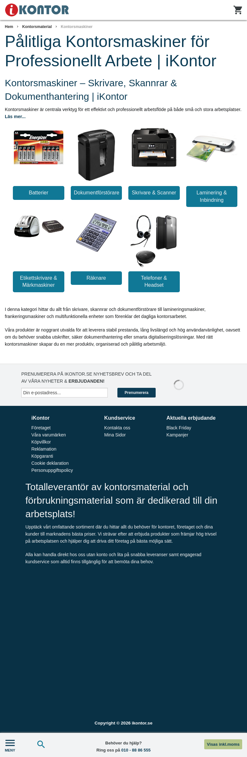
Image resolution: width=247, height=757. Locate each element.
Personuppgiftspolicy (52, 470)
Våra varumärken (48, 434)
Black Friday (179, 427)
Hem (9, 26)
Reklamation (43, 449)
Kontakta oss (117, 427)
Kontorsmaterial (37, 26)
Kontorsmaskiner (77, 26)
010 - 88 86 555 (136, 750)
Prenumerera (136, 392)
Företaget (40, 427)
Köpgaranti (42, 456)
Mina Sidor (115, 434)
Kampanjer (177, 434)
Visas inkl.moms (223, 744)
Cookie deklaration (50, 463)
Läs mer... (15, 116)
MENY (10, 745)
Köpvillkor (41, 441)
